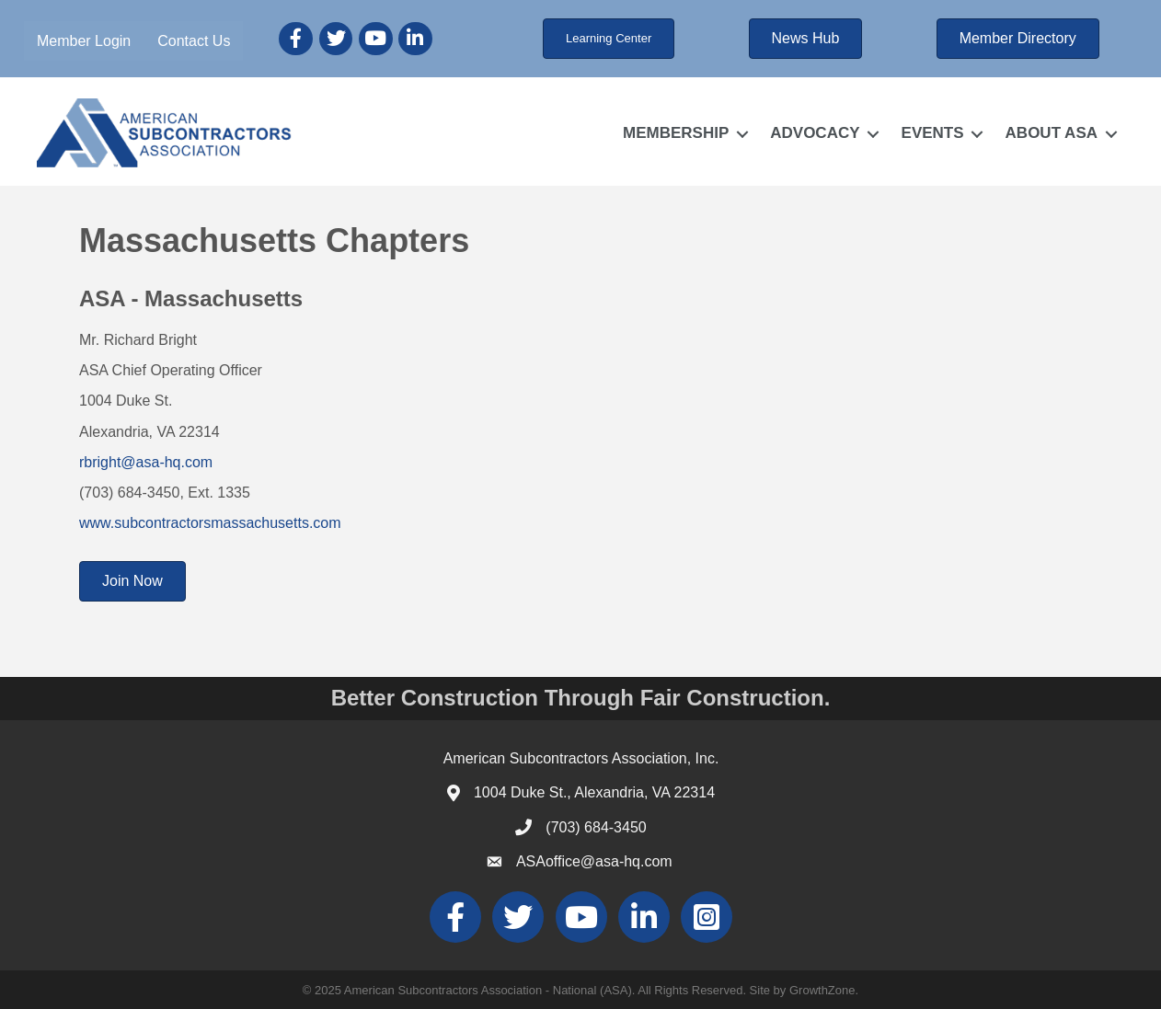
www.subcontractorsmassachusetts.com (210, 523)
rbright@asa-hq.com (146, 462)
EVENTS (933, 133)
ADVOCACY (814, 133)
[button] (608, 38)
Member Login (84, 41)
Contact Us (193, 41)
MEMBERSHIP (676, 133)
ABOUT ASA (1052, 133)
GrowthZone (822, 990)
